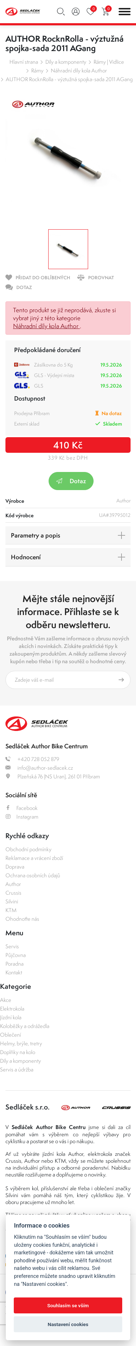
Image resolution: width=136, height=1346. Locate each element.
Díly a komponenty (65, 61)
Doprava (14, 866)
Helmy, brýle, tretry (21, 1043)
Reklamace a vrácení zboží (34, 857)
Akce (5, 999)
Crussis (13, 892)
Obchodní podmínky (28, 849)
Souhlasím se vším (68, 1305)
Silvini (11, 901)
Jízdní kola (10, 1017)
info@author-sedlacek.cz (39, 767)
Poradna (14, 963)
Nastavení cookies (68, 1324)
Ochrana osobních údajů (32, 875)
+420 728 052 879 (32, 759)
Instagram (21, 816)
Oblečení (10, 1034)
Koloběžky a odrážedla (24, 1026)
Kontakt (13, 972)
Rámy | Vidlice (109, 61)
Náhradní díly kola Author (79, 70)
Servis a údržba (16, 1069)
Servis (12, 946)
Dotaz (71, 481)
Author (13, 884)
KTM (11, 910)
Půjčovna (15, 955)
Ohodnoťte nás (22, 918)
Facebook (21, 807)
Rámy (37, 70)
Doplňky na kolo (17, 1052)
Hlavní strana (23, 61)
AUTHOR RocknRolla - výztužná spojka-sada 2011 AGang (69, 79)
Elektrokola (12, 1008)
